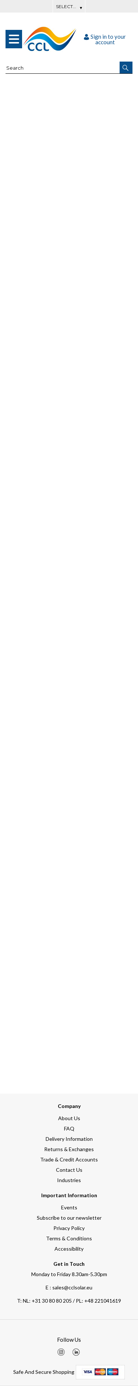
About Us (69, 1118)
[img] (61, 1352)
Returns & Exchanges (69, 1149)
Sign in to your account (105, 39)
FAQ (69, 1128)
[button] (126, 67)
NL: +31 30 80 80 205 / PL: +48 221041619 (69, 1301)
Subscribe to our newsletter (69, 1218)
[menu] (14, 39)
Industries (69, 1180)
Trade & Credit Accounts (69, 1159)
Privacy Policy (69, 1228)
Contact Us (69, 1170)
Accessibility (69, 1249)
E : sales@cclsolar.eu (69, 1287)
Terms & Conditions (69, 1238)
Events (69, 1207)
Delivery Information (69, 1139)
